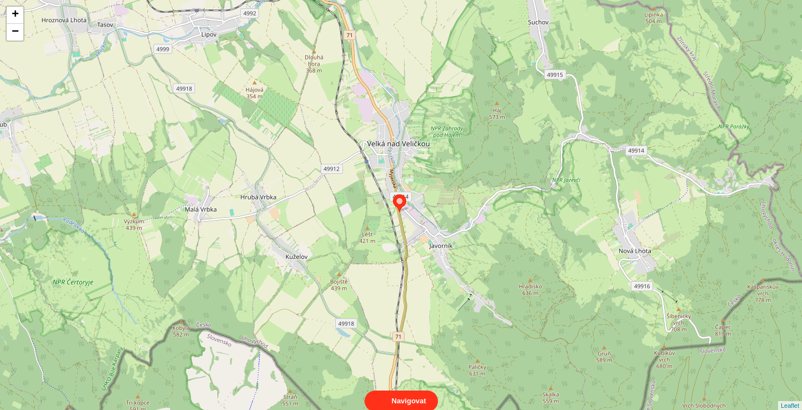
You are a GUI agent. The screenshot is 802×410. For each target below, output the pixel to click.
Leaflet (790, 395)
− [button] (15, 32)
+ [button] (15, 15)
